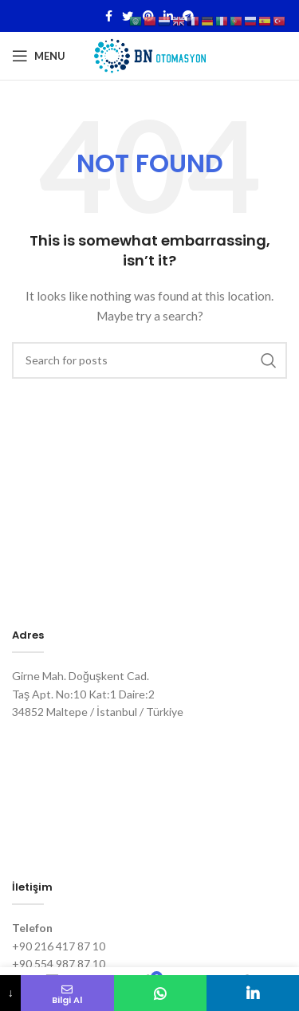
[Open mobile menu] (38, 56)
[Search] (149, 360)
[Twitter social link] (127, 16)
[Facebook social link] (108, 16)
